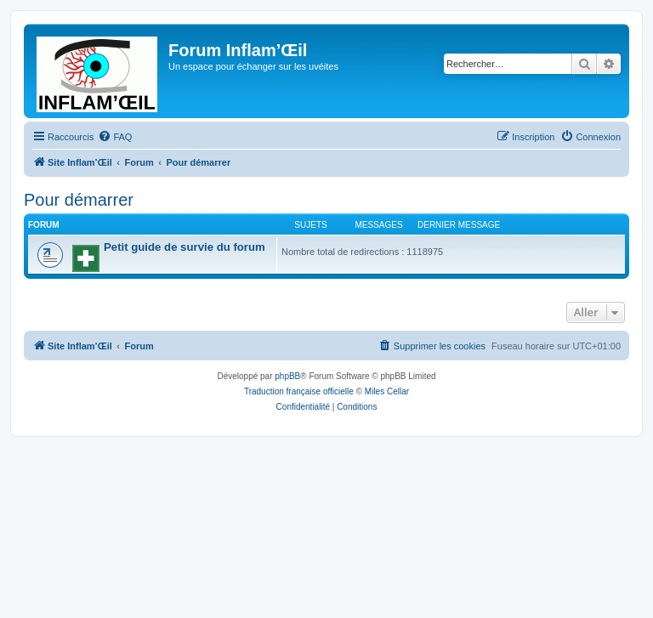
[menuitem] (115, 137)
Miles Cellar (387, 391)
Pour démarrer (78, 199)
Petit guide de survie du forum (184, 247)
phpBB (287, 376)
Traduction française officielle (299, 391)
